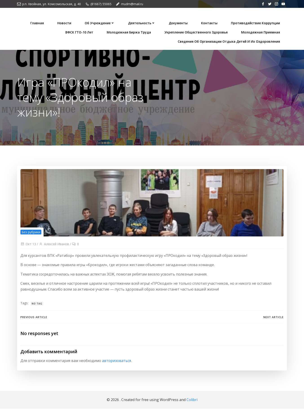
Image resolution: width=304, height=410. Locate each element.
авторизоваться (116, 362)
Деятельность (142, 22)
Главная (37, 22)
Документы (178, 22)
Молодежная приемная (261, 32)
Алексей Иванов (54, 245)
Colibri (191, 401)
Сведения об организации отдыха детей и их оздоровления (229, 41)
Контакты (210, 22)
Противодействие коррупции (255, 22)
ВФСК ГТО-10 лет (80, 32)
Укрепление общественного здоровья (196, 32)
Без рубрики (31, 233)
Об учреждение (100, 22)
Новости (65, 22)
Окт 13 (28, 245)
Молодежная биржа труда (129, 32)
